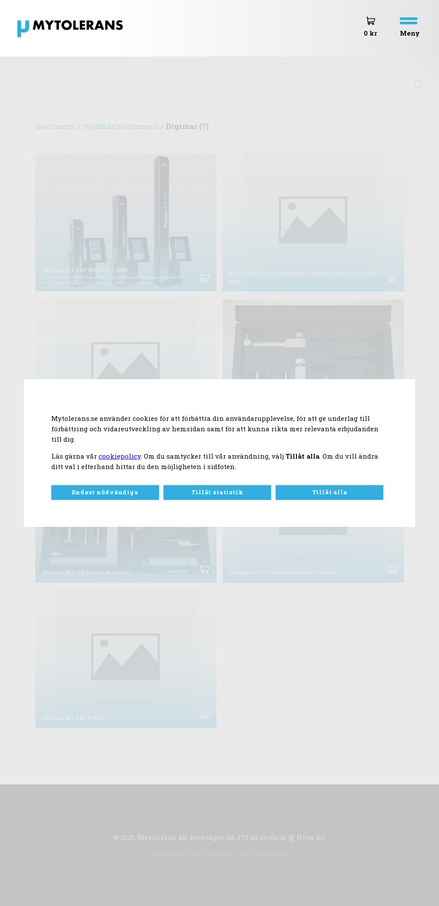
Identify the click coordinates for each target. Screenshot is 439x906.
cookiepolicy (120, 456)
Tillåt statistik (217, 492)
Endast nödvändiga (105, 492)
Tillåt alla (329, 492)
